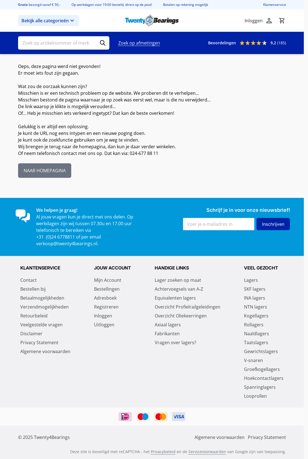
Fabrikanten (167, 333)
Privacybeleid (163, 451)
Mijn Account (107, 280)
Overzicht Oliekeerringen (181, 316)
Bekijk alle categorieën (48, 20)
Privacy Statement (39, 342)
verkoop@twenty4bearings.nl (66, 244)
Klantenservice (274, 5)
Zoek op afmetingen (139, 43)
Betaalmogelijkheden (42, 298)
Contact (28, 280)
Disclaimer (31, 333)
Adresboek (105, 298)
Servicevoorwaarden (207, 451)
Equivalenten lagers (175, 298)
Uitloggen (104, 324)
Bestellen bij (33, 289)
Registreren (106, 307)
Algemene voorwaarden (45, 351)
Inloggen (103, 316)
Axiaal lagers (168, 324)
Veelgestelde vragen (41, 324)
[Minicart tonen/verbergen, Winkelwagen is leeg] (282, 20)
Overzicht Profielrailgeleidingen (187, 307)
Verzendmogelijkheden (44, 307)
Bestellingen (107, 289)
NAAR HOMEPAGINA (45, 170)
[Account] (269, 20)
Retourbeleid (34, 316)
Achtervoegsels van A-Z (179, 289)
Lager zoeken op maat (178, 280)
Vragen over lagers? (175, 342)
